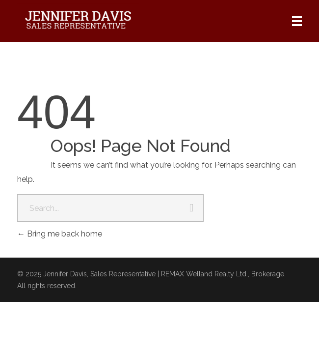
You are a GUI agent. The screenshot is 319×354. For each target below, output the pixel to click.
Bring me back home (59, 233)
